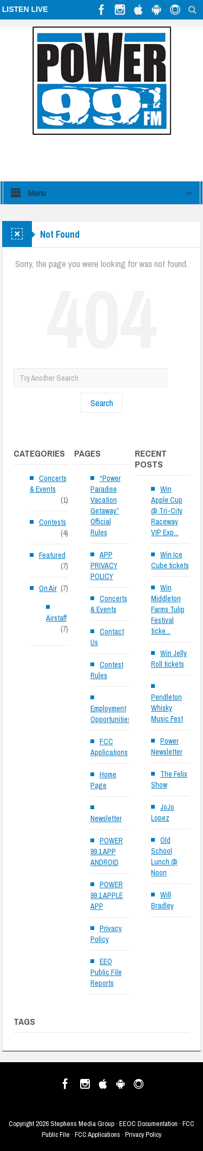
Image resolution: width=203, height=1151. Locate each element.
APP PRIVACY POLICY (103, 565)
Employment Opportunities (110, 714)
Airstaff (56, 618)
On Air (48, 588)
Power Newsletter (166, 746)
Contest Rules (106, 670)
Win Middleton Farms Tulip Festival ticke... (168, 609)
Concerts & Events (48, 483)
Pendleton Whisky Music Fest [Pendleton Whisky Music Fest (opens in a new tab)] (167, 708)
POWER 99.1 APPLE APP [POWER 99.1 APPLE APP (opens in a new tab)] (106, 895)
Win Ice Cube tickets (170, 560)
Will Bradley (162, 900)
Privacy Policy (106, 934)
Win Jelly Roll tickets (169, 658)
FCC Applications (109, 747)
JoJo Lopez (162, 812)
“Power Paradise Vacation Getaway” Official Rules (105, 505)
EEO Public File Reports (106, 972)
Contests (52, 522)
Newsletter (106, 818)
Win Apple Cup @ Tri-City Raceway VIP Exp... (166, 510)
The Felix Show (169, 779)
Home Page (103, 780)
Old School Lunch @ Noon (164, 856)
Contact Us (107, 637)
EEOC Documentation (148, 1123)
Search (101, 402)
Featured (52, 555)
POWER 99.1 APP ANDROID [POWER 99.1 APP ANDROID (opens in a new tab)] (106, 851)
